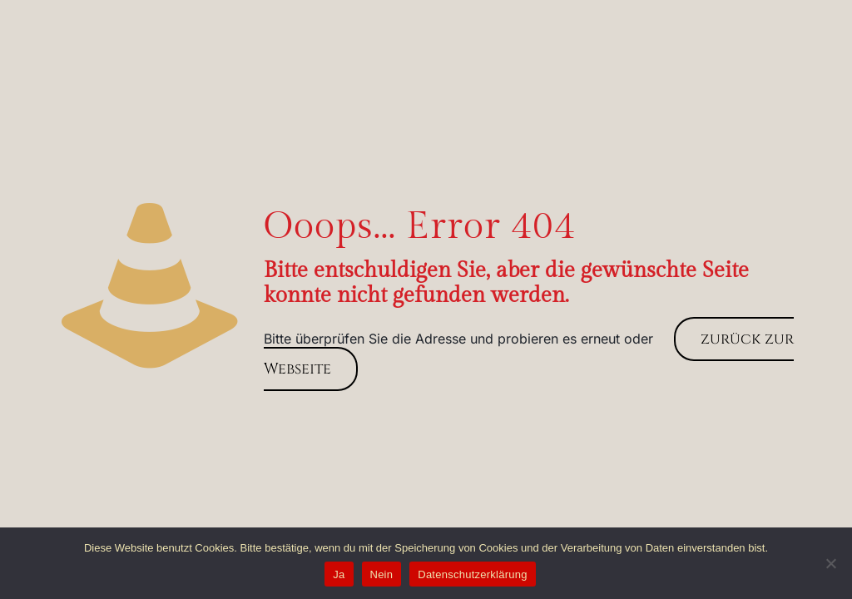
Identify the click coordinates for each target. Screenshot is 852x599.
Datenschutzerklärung (472, 574)
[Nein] (831, 563)
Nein (382, 574)
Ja (338, 574)
